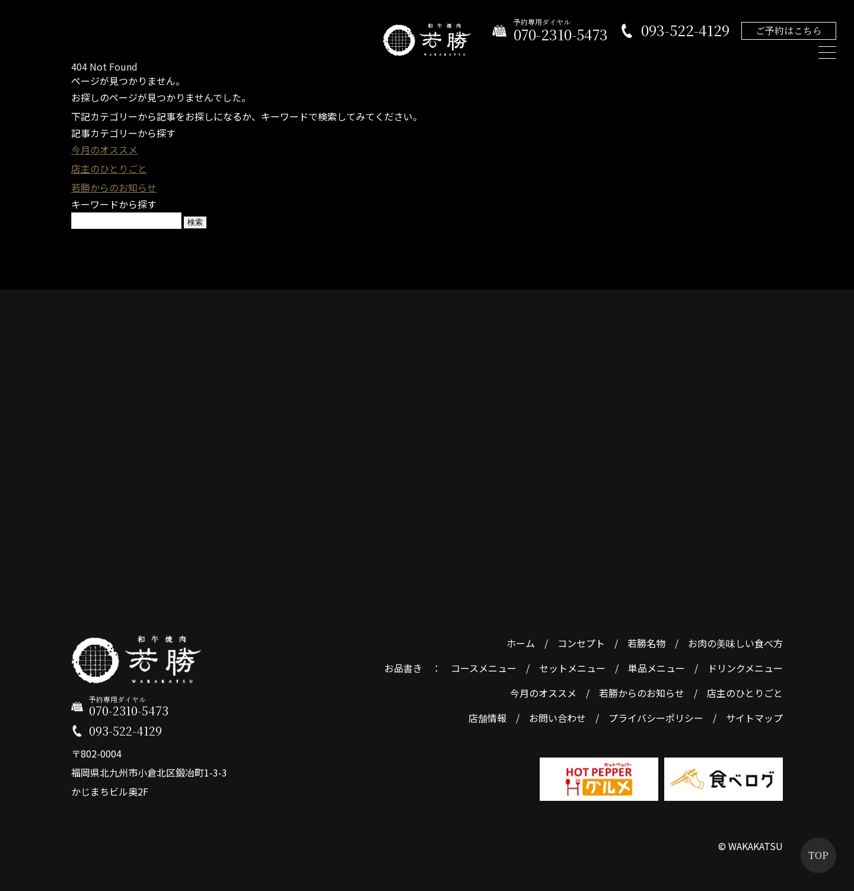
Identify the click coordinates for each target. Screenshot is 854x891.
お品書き (403, 668)
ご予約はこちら (789, 30)
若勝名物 (646, 643)
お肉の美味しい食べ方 (735, 643)
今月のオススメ (104, 149)
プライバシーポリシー (655, 718)
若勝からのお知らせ (114, 187)
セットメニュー (572, 668)
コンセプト (581, 643)
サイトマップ (754, 718)
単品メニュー (656, 668)
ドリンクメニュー (745, 668)
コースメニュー (484, 668)
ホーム (520, 643)
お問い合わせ (557, 718)
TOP (818, 855)
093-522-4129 (685, 30)
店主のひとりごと (109, 168)
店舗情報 (487, 718)
